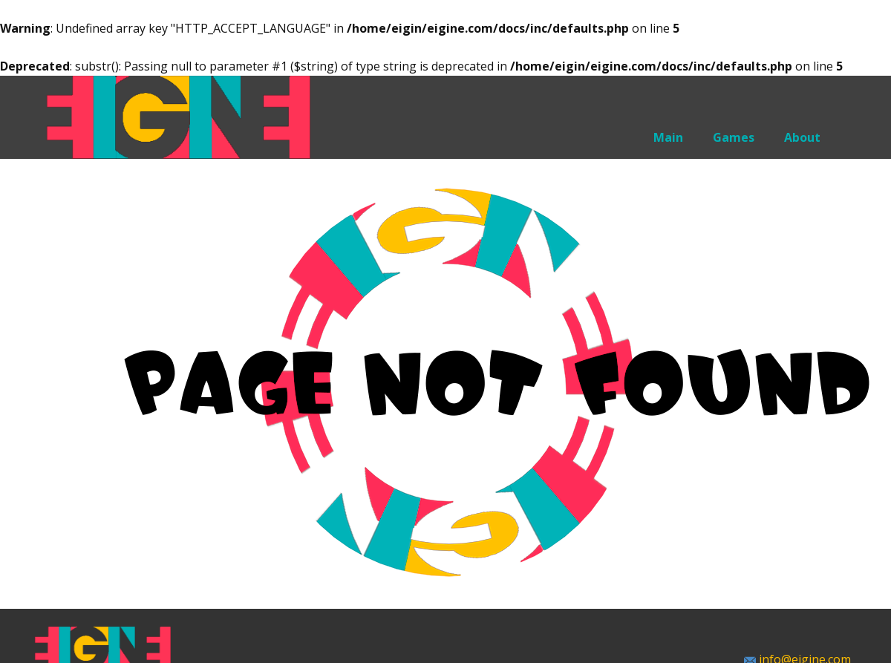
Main (668, 137)
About (802, 137)
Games (733, 137)
